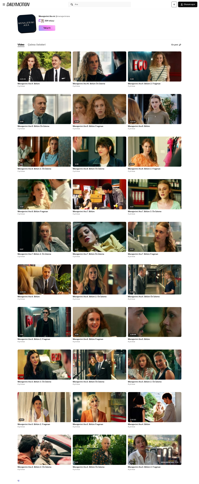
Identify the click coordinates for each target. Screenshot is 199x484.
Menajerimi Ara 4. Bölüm (139, 424)
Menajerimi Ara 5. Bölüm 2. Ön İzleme (145, 382)
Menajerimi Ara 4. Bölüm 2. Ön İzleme (34, 467)
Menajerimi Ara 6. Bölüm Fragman (88, 339)
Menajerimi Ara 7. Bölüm (84, 211)
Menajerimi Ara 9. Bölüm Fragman (88, 126)
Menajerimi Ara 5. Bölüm (139, 339)
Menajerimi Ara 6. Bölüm (29, 297)
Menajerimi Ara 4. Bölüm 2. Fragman (144, 467)
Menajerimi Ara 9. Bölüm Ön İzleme (33, 126)
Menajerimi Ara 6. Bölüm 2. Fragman (34, 339)
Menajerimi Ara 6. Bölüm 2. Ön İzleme (90, 297)
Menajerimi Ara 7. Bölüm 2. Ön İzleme (34, 254)
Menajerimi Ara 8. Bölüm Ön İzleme (88, 169)
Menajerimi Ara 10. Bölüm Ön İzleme (89, 84)
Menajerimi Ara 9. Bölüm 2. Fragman (144, 84)
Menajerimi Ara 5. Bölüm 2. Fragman (34, 424)
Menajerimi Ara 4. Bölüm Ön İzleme (88, 467)
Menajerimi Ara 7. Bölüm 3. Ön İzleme (144, 211)
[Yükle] (174, 4)
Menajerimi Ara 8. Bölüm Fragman (33, 211)
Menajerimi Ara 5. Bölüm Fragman (88, 424)
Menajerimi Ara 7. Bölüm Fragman (143, 254)
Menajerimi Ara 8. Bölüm (139, 126)
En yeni (176, 44)
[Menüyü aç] (4, 4)
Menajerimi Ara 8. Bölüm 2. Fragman (144, 169)
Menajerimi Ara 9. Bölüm (29, 84)
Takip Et (47, 28)
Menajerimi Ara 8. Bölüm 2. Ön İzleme (34, 169)
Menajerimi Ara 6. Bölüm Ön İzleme (144, 297)
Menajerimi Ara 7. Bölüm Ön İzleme (88, 254)
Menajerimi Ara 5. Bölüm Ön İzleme (88, 382)
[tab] (21, 45)
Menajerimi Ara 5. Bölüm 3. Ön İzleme (34, 382)
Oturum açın (187, 4)
